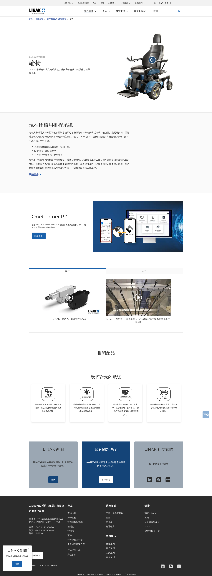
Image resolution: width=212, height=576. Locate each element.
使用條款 (100, 574)
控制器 (70, 531)
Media (148, 526)
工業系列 (110, 552)
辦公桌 (109, 522)
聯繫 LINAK (150, 513)
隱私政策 (110, 574)
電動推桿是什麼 (152, 531)
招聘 (102, 3)
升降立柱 (71, 517)
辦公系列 (110, 548)
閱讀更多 (34, 174)
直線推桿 (71, 513)
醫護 (108, 517)
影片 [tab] (67, 270)
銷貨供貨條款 (131, 574)
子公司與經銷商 (152, 522)
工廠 (147, 517)
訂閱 (53, 479)
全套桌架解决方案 (76, 544)
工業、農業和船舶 (114, 513)
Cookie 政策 (79, 574)
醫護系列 (110, 544)
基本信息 (90, 574)
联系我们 (106, 479)
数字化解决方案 (75, 540)
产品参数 (71, 554)
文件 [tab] (144, 270)
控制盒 (70, 526)
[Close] (28, 549)
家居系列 (110, 557)
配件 (69, 535)
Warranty (120, 574)
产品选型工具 (73, 550)
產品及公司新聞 (83, 3)
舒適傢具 (110, 526)
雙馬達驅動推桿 (75, 522)
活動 (94, 3)
